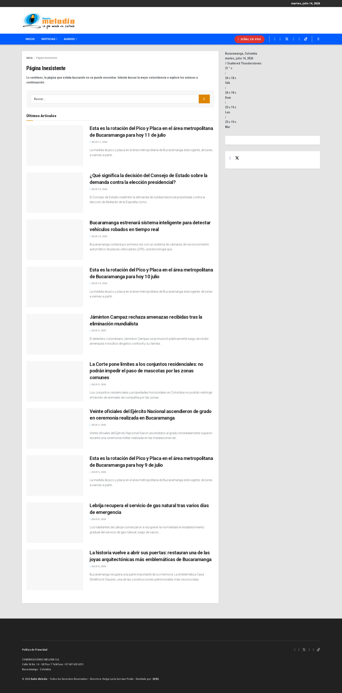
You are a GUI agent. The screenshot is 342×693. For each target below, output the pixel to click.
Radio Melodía (39, 679)
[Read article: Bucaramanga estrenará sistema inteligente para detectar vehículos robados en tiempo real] (54, 239)
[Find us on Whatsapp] (295, 649)
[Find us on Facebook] (230, 158)
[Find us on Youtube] (313, 649)
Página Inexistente (46, 57)
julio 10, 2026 (98, 189)
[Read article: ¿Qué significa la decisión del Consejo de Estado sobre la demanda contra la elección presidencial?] (54, 192)
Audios (69, 39)
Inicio (30, 39)
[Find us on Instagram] (309, 649)
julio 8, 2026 (98, 519)
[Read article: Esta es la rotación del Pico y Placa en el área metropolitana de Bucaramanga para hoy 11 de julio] (54, 145)
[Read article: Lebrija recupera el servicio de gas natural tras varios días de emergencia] (54, 522)
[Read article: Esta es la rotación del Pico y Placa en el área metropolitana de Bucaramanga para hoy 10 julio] (54, 287)
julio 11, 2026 (98, 142)
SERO (155, 679)
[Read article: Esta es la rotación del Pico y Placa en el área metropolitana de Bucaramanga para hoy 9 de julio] (54, 475)
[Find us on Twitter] (237, 158)
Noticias (48, 39)
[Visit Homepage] (48, 20)
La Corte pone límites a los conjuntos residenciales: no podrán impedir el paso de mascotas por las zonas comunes (146, 370)
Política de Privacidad (34, 649)
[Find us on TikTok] (318, 649)
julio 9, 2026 (98, 330)
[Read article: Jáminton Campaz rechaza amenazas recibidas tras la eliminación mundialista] (54, 334)
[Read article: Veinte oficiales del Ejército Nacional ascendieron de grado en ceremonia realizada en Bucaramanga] (54, 428)
